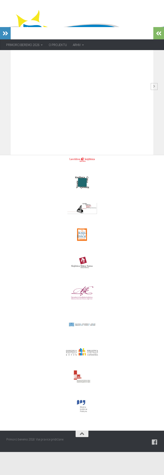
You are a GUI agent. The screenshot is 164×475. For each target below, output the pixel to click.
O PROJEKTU (58, 45)
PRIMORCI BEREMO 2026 (23, 45)
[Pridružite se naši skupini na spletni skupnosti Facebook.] (155, 465)
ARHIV (77, 45)
